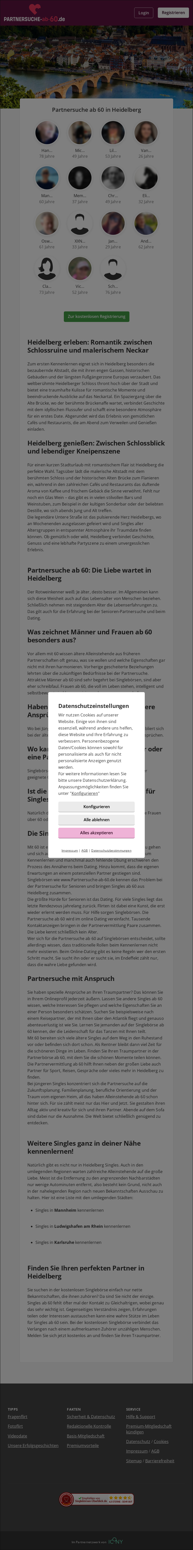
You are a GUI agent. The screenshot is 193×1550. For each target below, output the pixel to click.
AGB (84, 850)
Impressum (70, 850)
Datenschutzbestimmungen (111, 850)
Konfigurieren (85, 793)
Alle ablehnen (97, 819)
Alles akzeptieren (96, 833)
